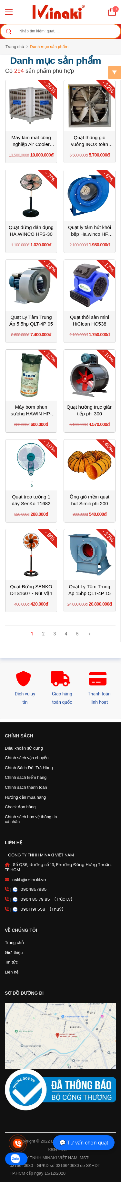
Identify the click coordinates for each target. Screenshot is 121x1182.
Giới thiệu (14, 952)
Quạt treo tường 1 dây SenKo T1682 (31, 500)
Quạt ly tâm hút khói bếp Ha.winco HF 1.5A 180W (89, 231)
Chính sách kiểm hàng (25, 777)
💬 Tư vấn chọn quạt (83, 1142)
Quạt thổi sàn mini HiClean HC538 (89, 320)
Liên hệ (11, 972)
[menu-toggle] (9, 12)
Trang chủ (14, 46)
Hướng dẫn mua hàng (25, 797)
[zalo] (16, 1158)
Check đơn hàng (20, 806)
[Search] (8, 31)
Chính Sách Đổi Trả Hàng (29, 767)
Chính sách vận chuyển (26, 757)
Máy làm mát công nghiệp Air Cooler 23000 (31, 141)
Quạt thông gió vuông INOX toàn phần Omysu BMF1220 (89, 141)
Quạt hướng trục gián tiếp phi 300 (89, 410)
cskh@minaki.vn (29, 880)
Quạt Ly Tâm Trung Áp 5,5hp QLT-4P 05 (31, 320)
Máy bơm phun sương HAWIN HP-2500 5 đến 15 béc (31, 410)
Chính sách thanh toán (26, 787)
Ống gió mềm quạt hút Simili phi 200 (89, 500)
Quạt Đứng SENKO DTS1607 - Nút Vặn (31, 590)
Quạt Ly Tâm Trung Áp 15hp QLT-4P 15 (89, 590)
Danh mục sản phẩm (49, 46)
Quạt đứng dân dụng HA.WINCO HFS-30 (31, 231)
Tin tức (11, 962)
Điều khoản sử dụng (24, 748)
